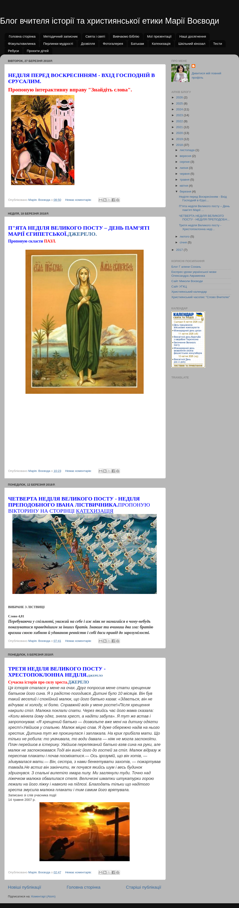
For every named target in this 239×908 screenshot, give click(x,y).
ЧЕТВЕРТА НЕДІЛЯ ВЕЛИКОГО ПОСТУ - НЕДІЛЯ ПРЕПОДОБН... (204, 217)
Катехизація (161, 43)
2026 (180, 97)
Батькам (137, 43)
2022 (180, 121)
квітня (184, 185)
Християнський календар (189, 291)
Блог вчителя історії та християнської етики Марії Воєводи (109, 20)
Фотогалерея (113, 43)
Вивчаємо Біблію (126, 36)
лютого (185, 236)
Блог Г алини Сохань (186, 266)
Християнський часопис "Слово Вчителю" (200, 297)
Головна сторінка (22, 36)
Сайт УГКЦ (179, 286)
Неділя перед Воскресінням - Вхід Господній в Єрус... (203, 198)
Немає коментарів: (78, 200)
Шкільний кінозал (191, 43)
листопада (187, 150)
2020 (180, 133)
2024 (180, 109)
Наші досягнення (192, 36)
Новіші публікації (24, 887)
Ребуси (13, 51)
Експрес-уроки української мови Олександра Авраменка (193, 273)
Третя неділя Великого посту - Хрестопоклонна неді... (200, 227)
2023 (180, 115)
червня (185, 173)
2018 (180, 145)
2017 (180, 249)
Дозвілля (88, 43)
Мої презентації (159, 36)
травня (185, 179)
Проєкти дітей (38, 51)
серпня (185, 161)
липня (184, 168)
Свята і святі (95, 36)
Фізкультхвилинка (21, 43)
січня (184, 242)
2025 (180, 103)
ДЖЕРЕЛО (78, 682)
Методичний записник (60, 36)
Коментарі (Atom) (43, 896)
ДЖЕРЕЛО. (82, 234)
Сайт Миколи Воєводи (187, 281)
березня (186, 191)
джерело (95, 675)
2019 (180, 139)
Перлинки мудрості (58, 43)
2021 (180, 127)
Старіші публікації (143, 887)
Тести (217, 43)
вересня (186, 156)
